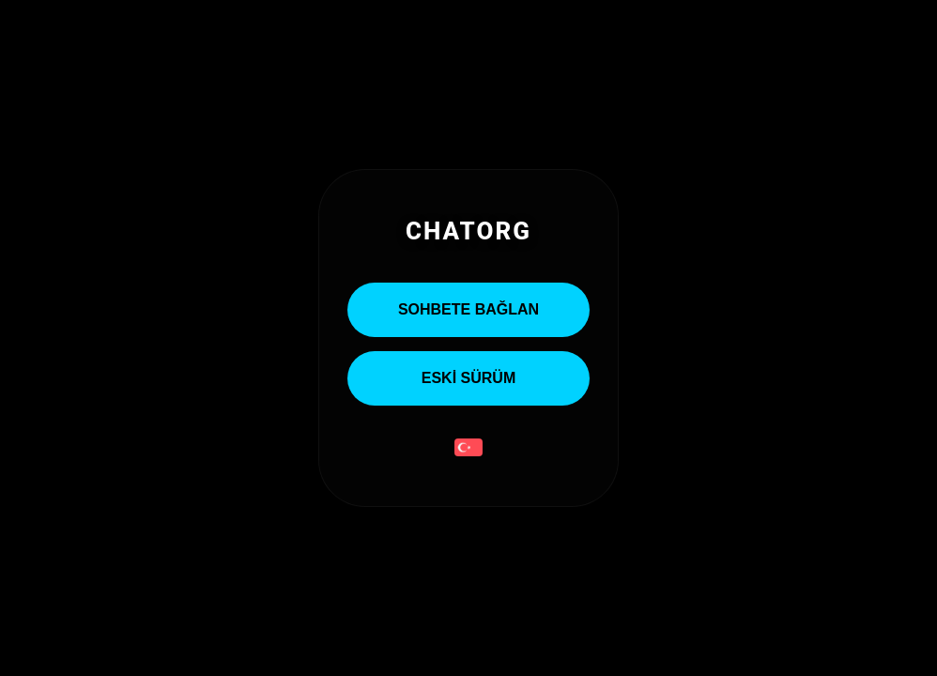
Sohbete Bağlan (468, 309)
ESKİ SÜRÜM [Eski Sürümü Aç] (468, 378)
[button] (468, 449)
